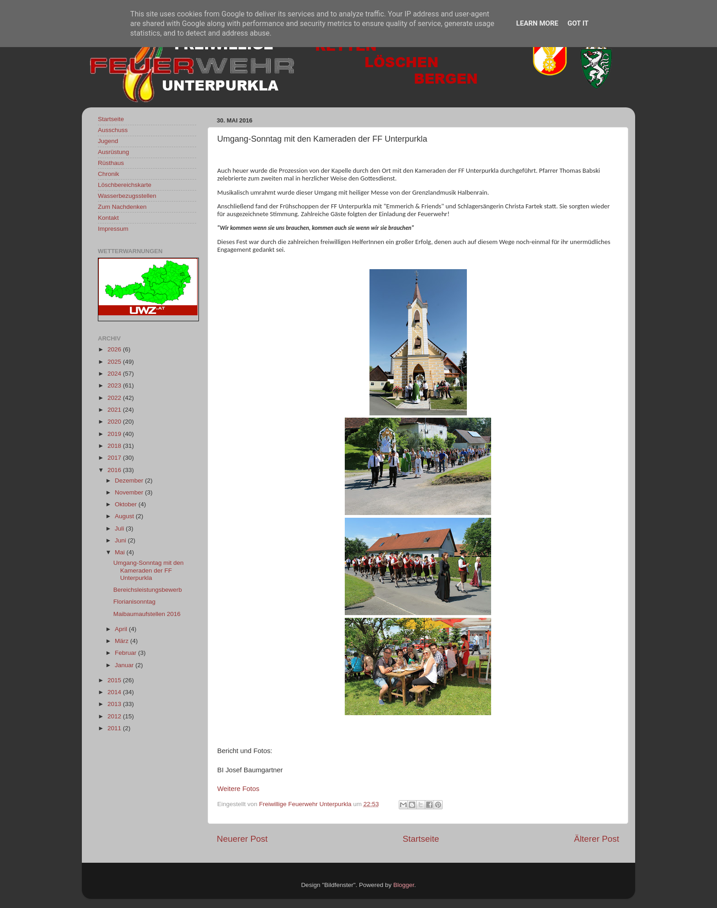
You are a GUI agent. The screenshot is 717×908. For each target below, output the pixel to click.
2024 (115, 373)
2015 (115, 680)
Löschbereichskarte (124, 184)
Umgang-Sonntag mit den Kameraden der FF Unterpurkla (148, 570)
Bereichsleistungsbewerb (147, 589)
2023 (115, 385)
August (125, 516)
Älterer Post (596, 839)
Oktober (127, 504)
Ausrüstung (113, 152)
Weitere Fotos (238, 788)
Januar (125, 665)
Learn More (537, 23)
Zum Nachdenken (122, 206)
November (130, 492)
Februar (126, 652)
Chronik (108, 173)
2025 (115, 361)
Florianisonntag (134, 601)
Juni (121, 540)
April (122, 629)
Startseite (420, 839)
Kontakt (108, 217)
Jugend (108, 141)
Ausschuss (113, 130)
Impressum (113, 228)
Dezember (130, 480)
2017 (115, 457)
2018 (115, 445)
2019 (115, 433)
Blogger (403, 884)
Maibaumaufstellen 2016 (147, 614)
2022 (115, 397)
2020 (115, 421)
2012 (115, 716)
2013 (115, 704)
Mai (121, 552)
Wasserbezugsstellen (127, 195)
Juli (120, 528)
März (122, 640)
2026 (115, 349)
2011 (115, 728)
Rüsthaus (111, 162)
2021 (115, 409)
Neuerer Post (242, 839)
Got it (578, 23)
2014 (115, 692)
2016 (115, 470)
